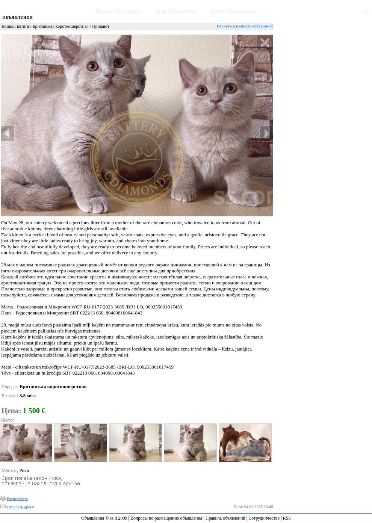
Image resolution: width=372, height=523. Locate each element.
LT (365, 11)
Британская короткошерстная (61, 26)
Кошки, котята (15, 26)
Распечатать (17, 498)
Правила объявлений (225, 518)
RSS (287, 518)
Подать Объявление (119, 11)
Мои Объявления (176, 11)
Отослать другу (20, 507)
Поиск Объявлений (233, 11)
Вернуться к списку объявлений (245, 26)
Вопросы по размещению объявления (166, 518)
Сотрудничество (264, 518)
